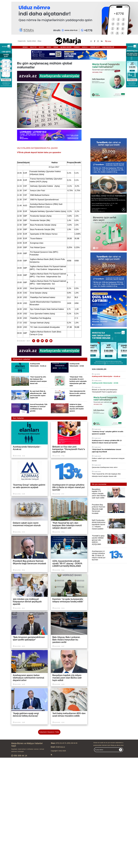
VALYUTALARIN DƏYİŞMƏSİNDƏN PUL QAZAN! (37, 148)
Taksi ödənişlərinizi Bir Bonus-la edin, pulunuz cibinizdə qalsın (78, 393)
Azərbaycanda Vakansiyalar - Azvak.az (106, 376)
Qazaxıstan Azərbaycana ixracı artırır (105, 467)
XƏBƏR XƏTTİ (94, 47)
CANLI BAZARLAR (108, 47)
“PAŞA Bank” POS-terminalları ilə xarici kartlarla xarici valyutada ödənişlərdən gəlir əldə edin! (78, 381)
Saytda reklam (31, 41)
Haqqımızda (21, 41)
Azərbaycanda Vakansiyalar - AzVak (105, 383)
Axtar (108, 41)
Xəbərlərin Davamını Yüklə (49, 732)
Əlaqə (39, 41)
